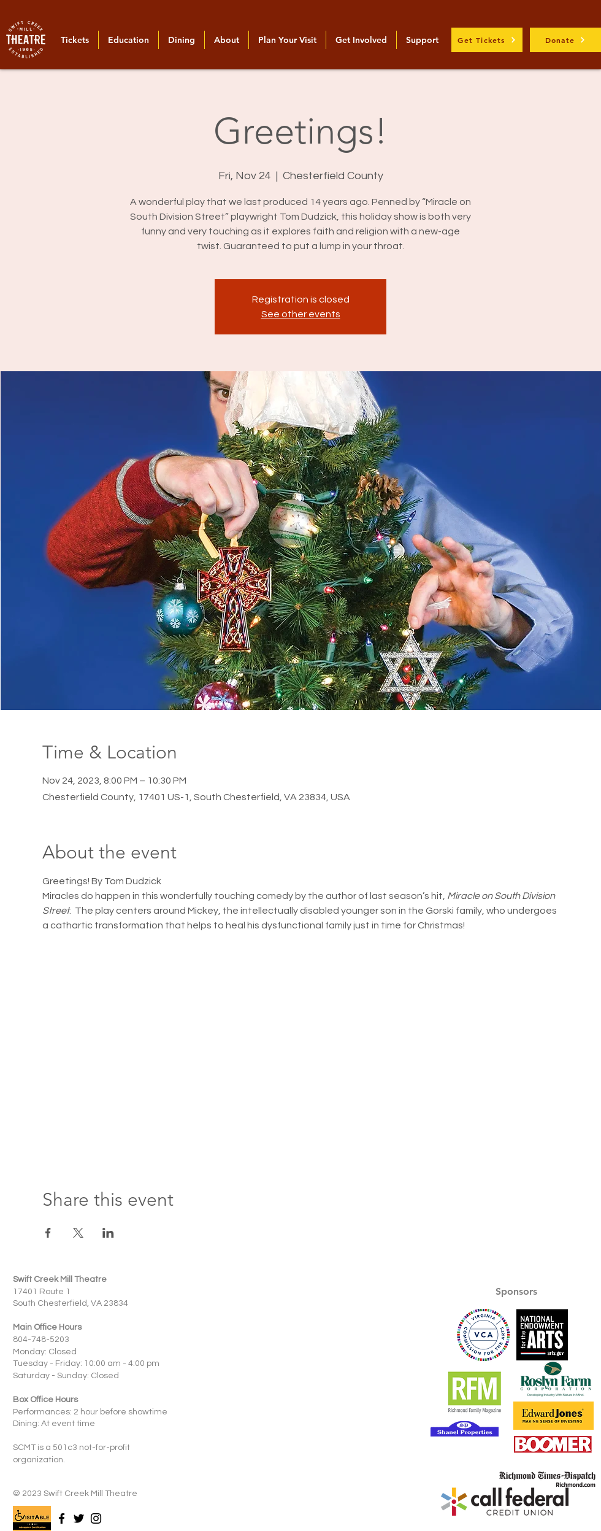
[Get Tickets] (487, 40)
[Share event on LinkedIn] (108, 1233)
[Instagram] (96, 1518)
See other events (300, 314)
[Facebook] (62, 1518)
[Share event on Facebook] (48, 1233)
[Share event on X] (78, 1233)
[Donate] (565, 40)
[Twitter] (79, 1518)
